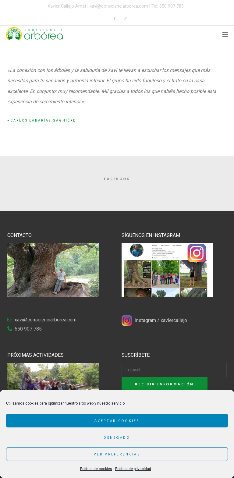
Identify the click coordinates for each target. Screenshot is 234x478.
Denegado (117, 437)
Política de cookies (96, 469)
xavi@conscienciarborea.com (119, 6)
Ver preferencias (117, 454)
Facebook (117, 178)
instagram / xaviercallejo (161, 320)
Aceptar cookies (117, 420)
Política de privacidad (133, 469)
